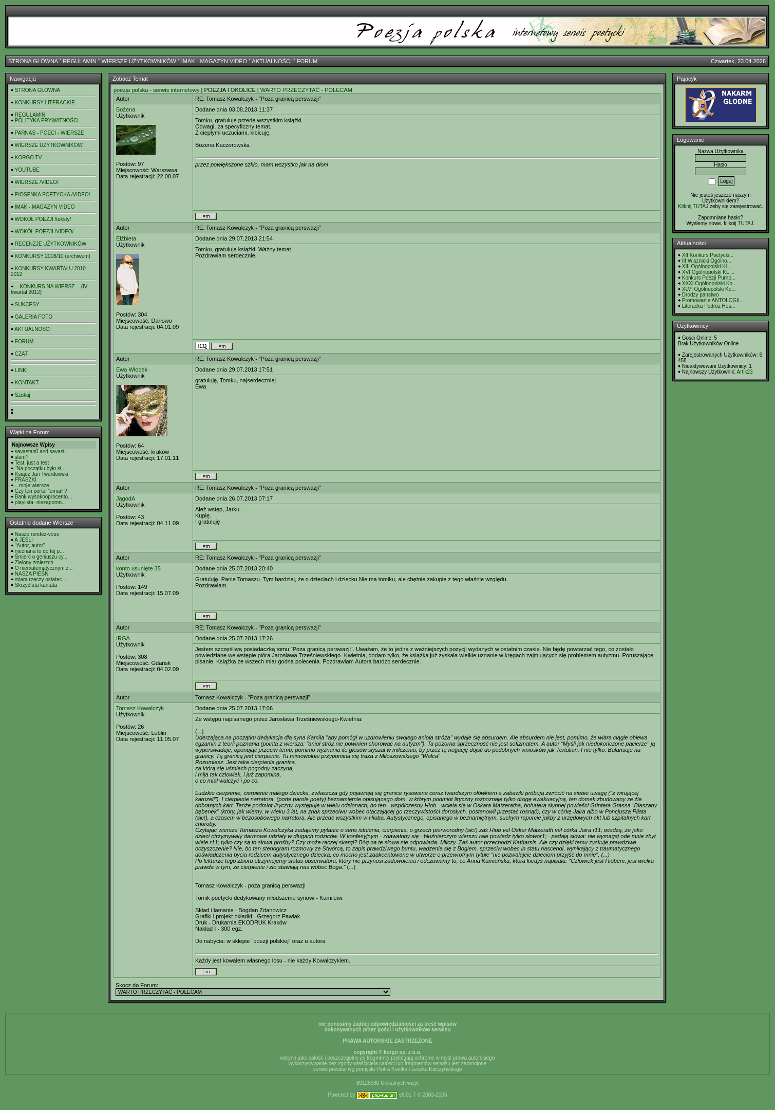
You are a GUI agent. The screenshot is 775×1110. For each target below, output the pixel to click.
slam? (22, 457)
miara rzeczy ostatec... (40, 579)
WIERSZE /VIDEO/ (37, 182)
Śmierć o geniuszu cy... (41, 557)
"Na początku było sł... (40, 468)
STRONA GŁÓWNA (33, 61)
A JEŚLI (23, 540)
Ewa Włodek (131, 369)
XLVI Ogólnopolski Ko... (709, 289)
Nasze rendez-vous (37, 534)
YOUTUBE (27, 170)
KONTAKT (27, 382)
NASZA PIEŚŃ (32, 574)
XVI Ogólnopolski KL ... (708, 272)
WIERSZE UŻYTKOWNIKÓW (139, 61)
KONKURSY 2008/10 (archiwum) (52, 256)
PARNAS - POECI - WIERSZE (49, 133)
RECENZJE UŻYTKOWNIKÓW (50, 244)
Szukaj (22, 395)
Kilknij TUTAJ (693, 206)
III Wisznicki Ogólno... (706, 261)
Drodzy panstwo (700, 295)
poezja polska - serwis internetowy (157, 90)
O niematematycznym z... (44, 568)
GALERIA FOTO (33, 317)
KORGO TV (28, 157)
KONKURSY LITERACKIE (45, 102)
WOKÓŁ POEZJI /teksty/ (43, 219)
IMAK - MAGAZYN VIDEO (214, 61)
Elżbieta (126, 238)
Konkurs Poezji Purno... (709, 278)
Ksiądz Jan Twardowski (41, 474)
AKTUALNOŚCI (272, 61)
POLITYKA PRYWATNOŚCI (47, 120)
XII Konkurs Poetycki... (708, 255)
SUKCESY (27, 304)
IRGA (123, 638)
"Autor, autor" (30, 545)
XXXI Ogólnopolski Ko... (709, 283)
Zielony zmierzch (34, 562)
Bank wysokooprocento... (43, 496)
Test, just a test (32, 463)
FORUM (307, 61)
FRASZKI (25, 480)
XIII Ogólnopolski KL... (707, 266)
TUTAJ (745, 223)
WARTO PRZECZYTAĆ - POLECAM (306, 90)
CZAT (21, 354)
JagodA (125, 498)
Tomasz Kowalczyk (140, 708)
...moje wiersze (32, 485)
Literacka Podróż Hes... (708, 306)
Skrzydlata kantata (36, 585)
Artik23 (744, 372)
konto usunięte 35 (138, 568)
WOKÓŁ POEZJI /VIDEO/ (44, 231)
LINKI (21, 370)
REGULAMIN (79, 61)
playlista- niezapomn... (40, 502)
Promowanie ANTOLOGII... (713, 300)
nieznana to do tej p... (39, 551)
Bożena (125, 109)
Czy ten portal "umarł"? (41, 491)
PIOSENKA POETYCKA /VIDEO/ (52, 194)
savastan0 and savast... (42, 451)
